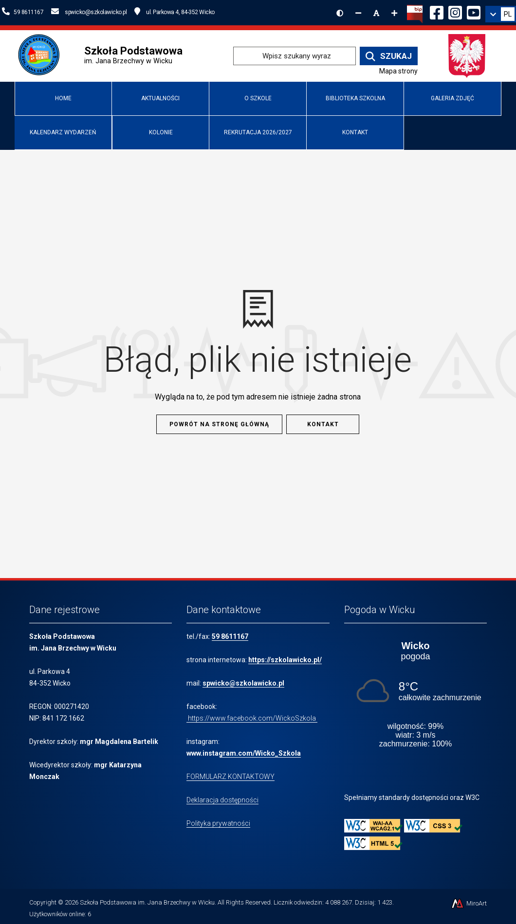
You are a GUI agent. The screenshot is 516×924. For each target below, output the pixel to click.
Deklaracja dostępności (222, 800)
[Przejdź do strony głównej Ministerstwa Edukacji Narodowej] (467, 55)
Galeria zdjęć (452, 98)
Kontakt (355, 132)
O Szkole (258, 98)
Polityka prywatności (218, 823)
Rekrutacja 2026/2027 (258, 132)
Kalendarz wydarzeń (63, 132)
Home (63, 98)
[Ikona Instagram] (455, 11)
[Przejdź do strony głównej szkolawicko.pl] (42, 55)
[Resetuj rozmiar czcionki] (376, 13)
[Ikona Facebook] (436, 11)
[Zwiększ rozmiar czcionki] (394, 13)
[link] (500, 14)
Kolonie (161, 132)
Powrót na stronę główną (219, 424)
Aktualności (160, 98)
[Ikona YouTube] (473, 11)
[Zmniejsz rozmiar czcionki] (358, 13)
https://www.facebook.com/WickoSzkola (251, 718)
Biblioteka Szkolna (355, 98)
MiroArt (468, 903)
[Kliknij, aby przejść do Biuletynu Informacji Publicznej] (415, 13)
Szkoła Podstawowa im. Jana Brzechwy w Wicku (147, 902)
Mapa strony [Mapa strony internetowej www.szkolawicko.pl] (398, 71)
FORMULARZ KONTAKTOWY (230, 776)
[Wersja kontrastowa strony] (340, 13)
